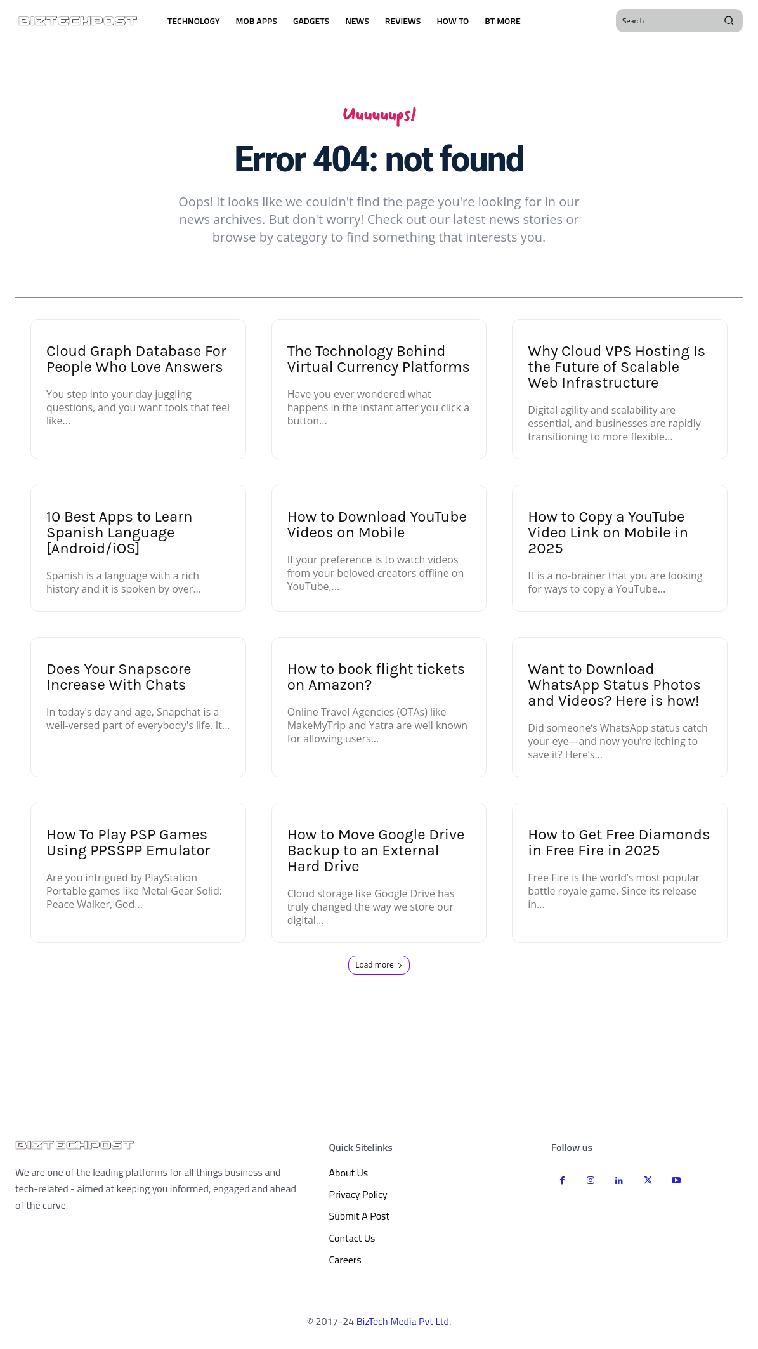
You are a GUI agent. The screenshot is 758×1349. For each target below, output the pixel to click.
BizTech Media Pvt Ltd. (404, 1324)
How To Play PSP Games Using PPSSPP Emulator (128, 846)
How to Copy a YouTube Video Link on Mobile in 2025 (608, 536)
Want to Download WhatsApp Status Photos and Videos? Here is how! (614, 688)
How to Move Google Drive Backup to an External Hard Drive (376, 854)
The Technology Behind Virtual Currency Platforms (379, 362)
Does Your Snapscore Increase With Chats (119, 680)
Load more (379, 968)
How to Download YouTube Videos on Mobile (377, 528)
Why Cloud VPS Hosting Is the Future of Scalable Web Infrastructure (616, 370)
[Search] (729, 20)
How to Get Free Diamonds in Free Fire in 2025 (619, 846)
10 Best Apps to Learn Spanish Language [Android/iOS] (119, 536)
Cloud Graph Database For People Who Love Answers (136, 362)
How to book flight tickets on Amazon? (376, 680)
